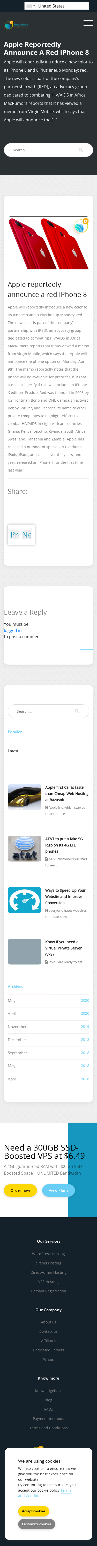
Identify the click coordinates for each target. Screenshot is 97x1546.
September (17, 1052)
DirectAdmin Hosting (48, 1272)
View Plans (59, 1190)
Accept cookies (33, 1511)
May (12, 1000)
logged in (13, 630)
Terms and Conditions (48, 1427)
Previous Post (14, 534)
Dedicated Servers (48, 1350)
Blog (48, 1399)
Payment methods (48, 1418)
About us (48, 1322)
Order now (20, 1190)
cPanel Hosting (48, 1263)
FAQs (48, 1409)
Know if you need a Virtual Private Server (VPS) (63, 948)
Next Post (26, 534)
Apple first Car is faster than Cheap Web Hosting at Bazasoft (66, 793)
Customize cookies (36, 1524)
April (12, 1013)
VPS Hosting (48, 1281)
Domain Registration (48, 1291)
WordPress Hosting (48, 1253)
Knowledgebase (48, 1390)
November (17, 1026)
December (17, 1039)
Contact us (48, 1331)
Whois (48, 1359)
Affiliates (48, 1340)
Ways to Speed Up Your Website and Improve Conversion (65, 896)
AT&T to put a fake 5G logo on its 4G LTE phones (64, 845)
